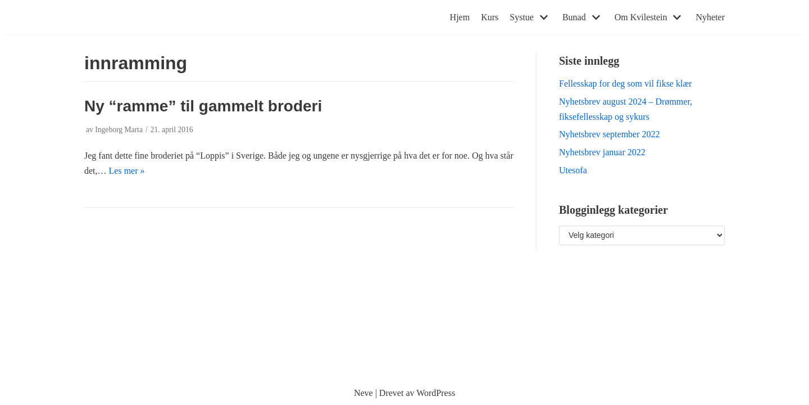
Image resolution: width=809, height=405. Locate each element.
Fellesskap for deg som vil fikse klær (625, 83)
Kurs (489, 17)
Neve (363, 393)
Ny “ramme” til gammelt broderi (203, 106)
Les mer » (127, 171)
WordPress (435, 393)
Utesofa (573, 170)
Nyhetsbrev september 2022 (609, 134)
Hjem (460, 17)
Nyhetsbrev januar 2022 (602, 152)
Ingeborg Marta (119, 129)
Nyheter (710, 17)
